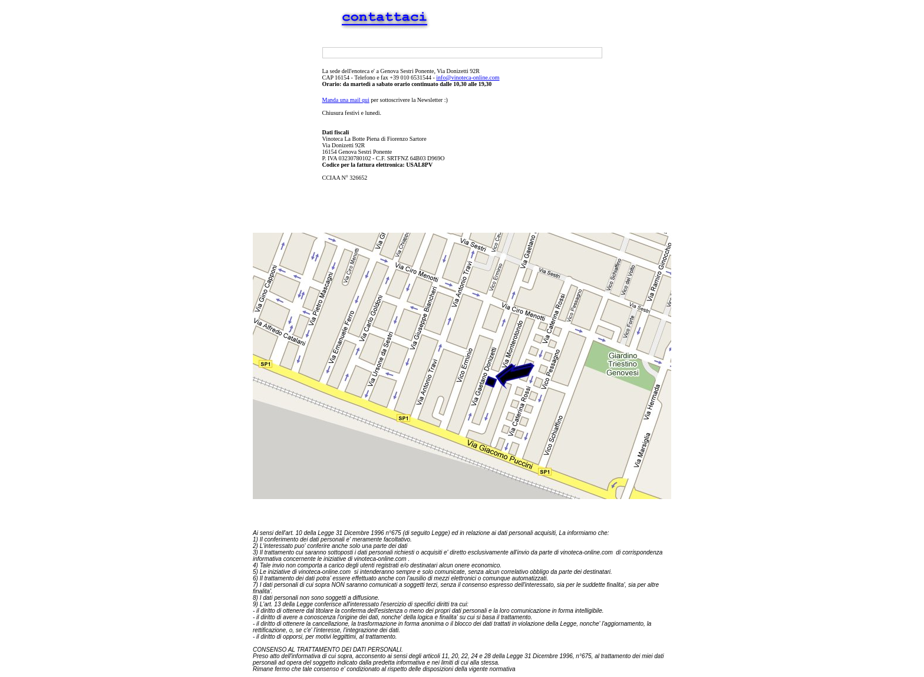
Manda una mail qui (345, 100)
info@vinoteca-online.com (467, 77)
